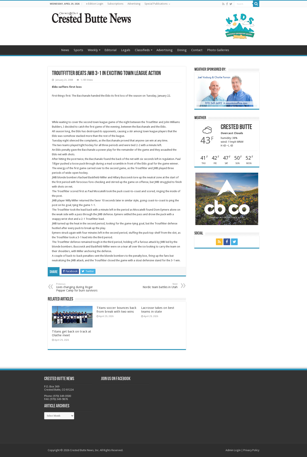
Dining (182, 50)
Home (53, 49)
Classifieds (142, 50)
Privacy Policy (251, 450)
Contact (197, 50)
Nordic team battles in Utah (156, 286)
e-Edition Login (94, 3)
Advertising (134, 3)
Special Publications (156, 3)
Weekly (93, 50)
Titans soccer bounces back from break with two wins (116, 309)
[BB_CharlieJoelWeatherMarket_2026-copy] (226, 90)
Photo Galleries (218, 50)
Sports (78, 50)
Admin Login (233, 450)
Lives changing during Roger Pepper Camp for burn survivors (77, 287)
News (65, 50)
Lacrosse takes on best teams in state (157, 309)
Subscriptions (115, 3)
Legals (125, 50)
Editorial (110, 50)
